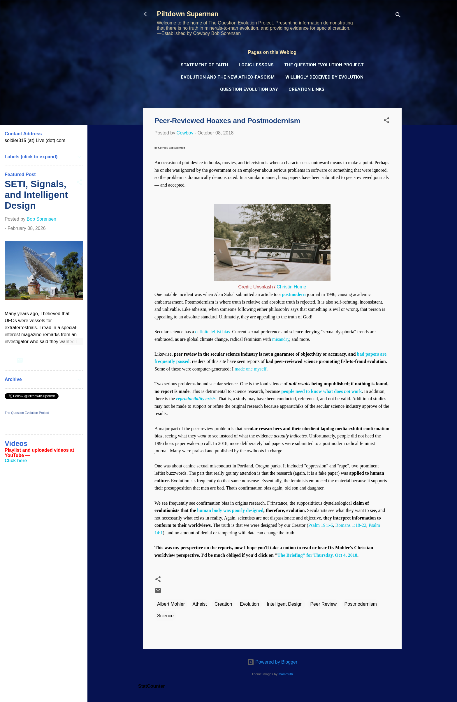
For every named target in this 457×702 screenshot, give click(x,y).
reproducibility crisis (196, 398)
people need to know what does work (321, 391)
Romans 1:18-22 (350, 525)
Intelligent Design (285, 604)
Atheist (200, 604)
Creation (223, 604)
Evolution (249, 604)
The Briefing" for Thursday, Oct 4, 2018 (317, 555)
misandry (280, 339)
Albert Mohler (171, 604)
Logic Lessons (256, 65)
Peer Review (323, 604)
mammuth (285, 674)
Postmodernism (360, 604)
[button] (386, 121)
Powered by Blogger (272, 662)
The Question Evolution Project (324, 65)
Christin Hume (291, 286)
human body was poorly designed (230, 510)
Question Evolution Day (249, 89)
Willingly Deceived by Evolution (324, 77)
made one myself (250, 368)
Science (165, 615)
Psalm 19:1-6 (320, 525)
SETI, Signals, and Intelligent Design (36, 195)
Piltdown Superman (187, 14)
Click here (16, 460)
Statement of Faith (204, 65)
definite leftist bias (212, 331)
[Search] (398, 16)
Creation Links (306, 89)
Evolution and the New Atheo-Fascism (228, 77)
